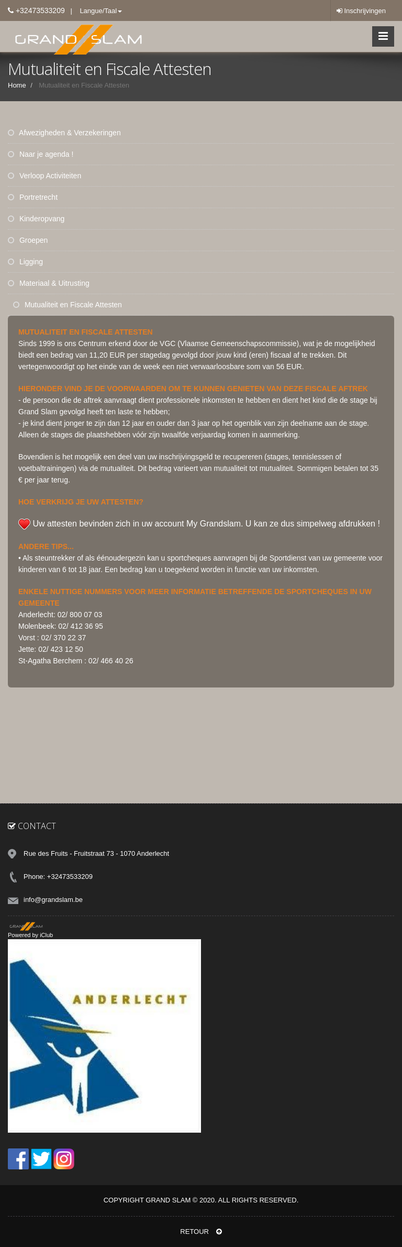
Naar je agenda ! (40, 154)
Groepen (28, 240)
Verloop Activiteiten (44, 175)
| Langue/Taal (93, 11)
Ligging (25, 261)
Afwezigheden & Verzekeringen (64, 132)
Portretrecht (33, 197)
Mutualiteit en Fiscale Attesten (67, 304)
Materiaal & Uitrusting (49, 283)
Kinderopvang (36, 218)
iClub (46, 935)
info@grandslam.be (53, 900)
